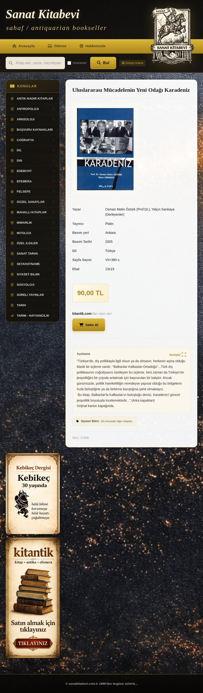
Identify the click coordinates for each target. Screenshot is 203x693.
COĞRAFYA (33, 140)
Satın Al (88, 325)
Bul (103, 63)
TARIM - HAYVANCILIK (33, 316)
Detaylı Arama (132, 63)
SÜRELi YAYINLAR (33, 295)
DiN (33, 161)
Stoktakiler (77, 63)
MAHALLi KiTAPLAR (33, 212)
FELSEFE (33, 191)
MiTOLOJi (33, 233)
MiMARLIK (33, 223)
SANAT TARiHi (33, 254)
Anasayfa (23, 46)
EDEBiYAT (33, 171)
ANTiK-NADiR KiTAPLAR (35, 99)
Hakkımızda (93, 46)
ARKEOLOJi (33, 119)
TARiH (33, 305)
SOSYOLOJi (33, 285)
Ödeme (57, 46)
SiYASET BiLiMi (33, 274)
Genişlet (177, 355)
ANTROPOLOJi (33, 109)
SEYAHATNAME (33, 264)
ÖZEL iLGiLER (33, 243)
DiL (33, 150)
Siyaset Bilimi (104, 421)
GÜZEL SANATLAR (33, 202)
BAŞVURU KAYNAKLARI (35, 130)
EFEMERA (33, 181)
